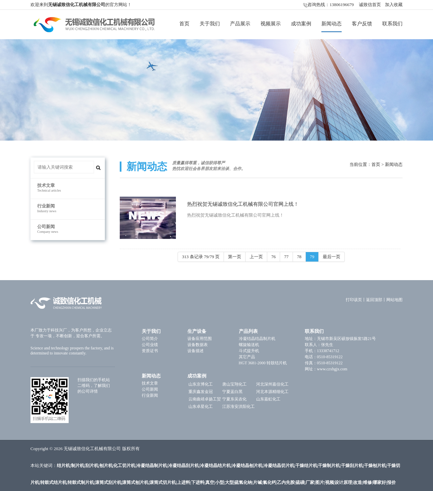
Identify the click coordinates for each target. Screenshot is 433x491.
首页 (184, 23)
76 (273, 256)
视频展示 (270, 23)
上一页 (256, 256)
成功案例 (301, 23)
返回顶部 (374, 299)
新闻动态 (331, 23)
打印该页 (354, 299)
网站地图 (394, 299)
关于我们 (210, 23)
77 (286, 256)
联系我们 (392, 23)
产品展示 (240, 23)
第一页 (234, 256)
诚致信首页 (370, 4)
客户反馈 (362, 23)
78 (299, 256)
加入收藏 (394, 4)
